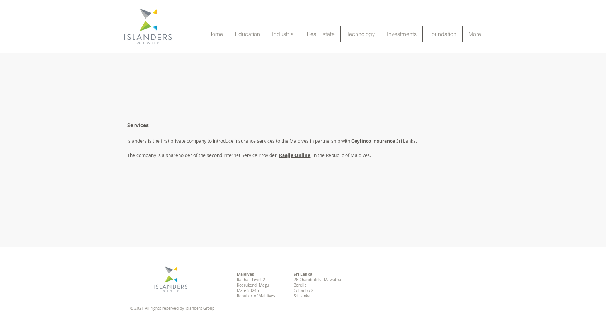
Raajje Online (294, 155)
